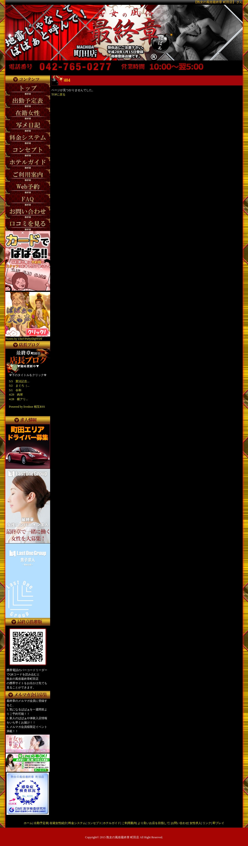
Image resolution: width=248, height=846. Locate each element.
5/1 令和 (15, 390)
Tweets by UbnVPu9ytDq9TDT (23, 338)
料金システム (77, 823)
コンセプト (94, 823)
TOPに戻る (58, 94)
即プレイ (218, 823)
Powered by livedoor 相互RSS (27, 406)
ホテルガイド (111, 823)
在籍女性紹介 (58, 823)
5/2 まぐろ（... (19, 385)
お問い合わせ (179, 823)
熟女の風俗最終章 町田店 (122, 837)
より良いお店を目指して (154, 823)
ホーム (28, 823)
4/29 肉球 (16, 394)
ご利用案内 (129, 823)
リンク (206, 823)
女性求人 (195, 823)
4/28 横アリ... (18, 399)
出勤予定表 (41, 823)
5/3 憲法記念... (19, 381)
